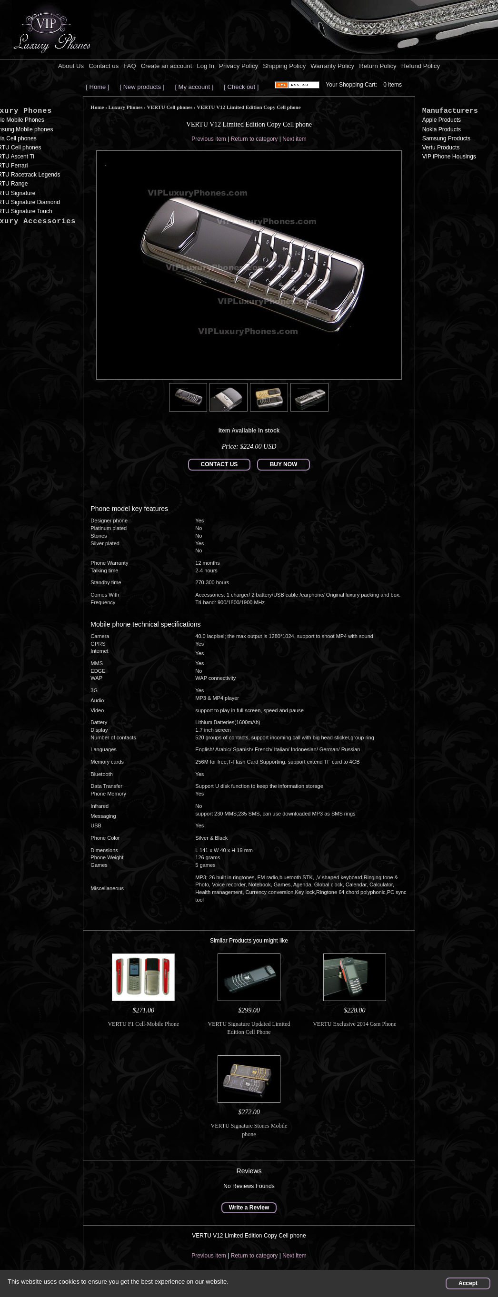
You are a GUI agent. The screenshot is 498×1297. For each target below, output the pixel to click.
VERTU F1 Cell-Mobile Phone (143, 1024)
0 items (392, 84)
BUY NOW (284, 464)
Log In (205, 65)
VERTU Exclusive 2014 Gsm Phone (354, 1024)
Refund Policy (420, 65)
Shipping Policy (284, 65)
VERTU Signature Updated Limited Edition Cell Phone (249, 1028)
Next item (294, 139)
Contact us (104, 65)
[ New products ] (142, 86)
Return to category (254, 139)
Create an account (166, 65)
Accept (468, 1283)
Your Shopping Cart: (351, 84)
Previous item (208, 139)
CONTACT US (219, 464)
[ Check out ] (241, 86)
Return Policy (377, 65)
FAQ (129, 65)
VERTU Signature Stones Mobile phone (249, 1129)
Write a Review (249, 1207)
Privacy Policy (238, 65)
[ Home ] (97, 86)
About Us (71, 65)
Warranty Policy (332, 65)
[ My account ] (194, 86)
